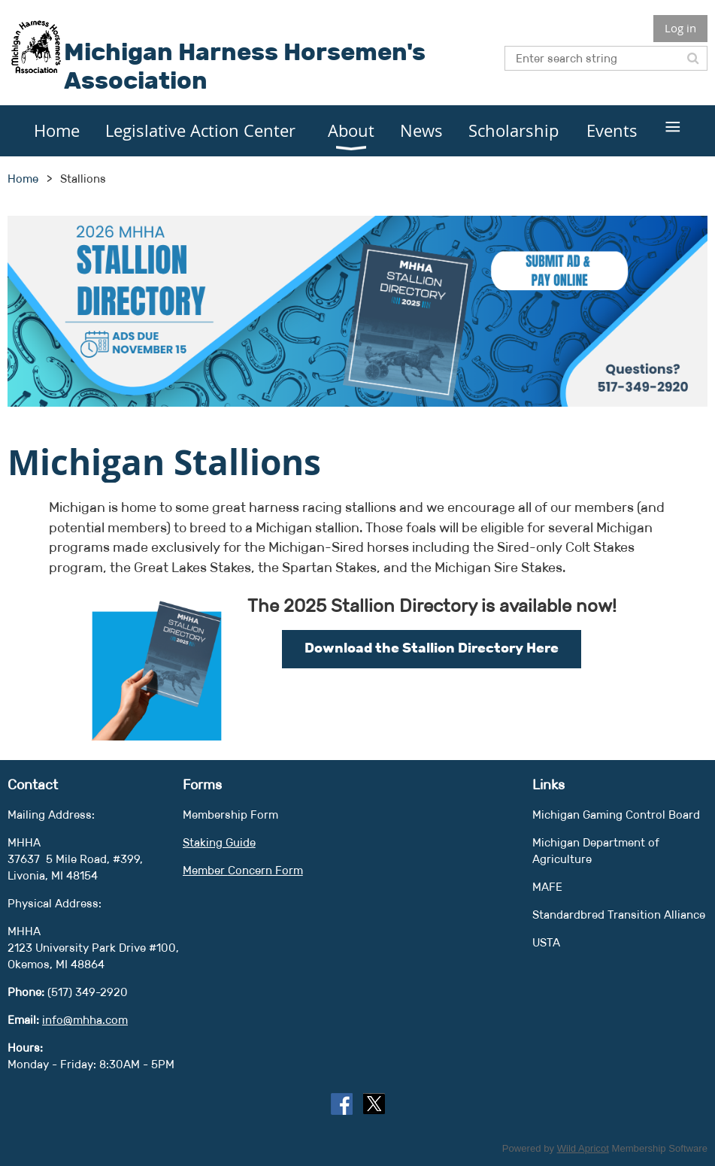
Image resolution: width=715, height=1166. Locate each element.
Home (23, 178)
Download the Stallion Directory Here (431, 648)
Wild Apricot (583, 1148)
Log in (680, 27)
